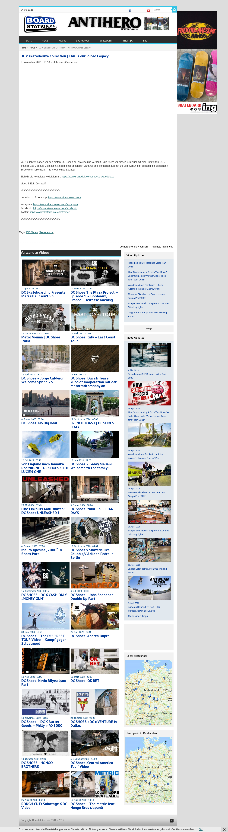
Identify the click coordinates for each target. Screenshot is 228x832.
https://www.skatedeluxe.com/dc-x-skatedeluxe (88, 176)
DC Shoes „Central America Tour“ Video (91, 764)
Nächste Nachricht (162, 246)
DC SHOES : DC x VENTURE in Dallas (93, 723)
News (45, 40)
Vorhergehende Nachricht (134, 246)
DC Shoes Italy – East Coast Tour (92, 339)
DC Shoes (32, 232)
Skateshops (82, 40)
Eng (145, 40)
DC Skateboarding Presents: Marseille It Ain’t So (43, 294)
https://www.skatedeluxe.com (64, 197)
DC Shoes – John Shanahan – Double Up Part (93, 596)
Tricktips (128, 40)
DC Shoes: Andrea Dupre (89, 635)
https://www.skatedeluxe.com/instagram (55, 204)
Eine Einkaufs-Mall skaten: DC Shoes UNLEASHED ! (43, 510)
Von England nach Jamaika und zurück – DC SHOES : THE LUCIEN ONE (45, 468)
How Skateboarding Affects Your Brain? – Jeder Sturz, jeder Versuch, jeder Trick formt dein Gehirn (148, 276)
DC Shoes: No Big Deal (39, 423)
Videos (62, 40)
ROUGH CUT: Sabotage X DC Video (44, 805)
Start (29, 40)
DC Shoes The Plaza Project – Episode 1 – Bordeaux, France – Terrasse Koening (94, 296)
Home (23, 48)
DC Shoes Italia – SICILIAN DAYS (91, 510)
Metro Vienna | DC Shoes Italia (40, 339)
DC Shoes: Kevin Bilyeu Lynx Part (43, 682)
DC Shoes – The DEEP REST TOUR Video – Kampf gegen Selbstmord (43, 639)
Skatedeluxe (46, 232)
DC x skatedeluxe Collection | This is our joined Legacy (64, 56)
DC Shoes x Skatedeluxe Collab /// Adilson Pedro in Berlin (91, 553)
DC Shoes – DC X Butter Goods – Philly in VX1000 (41, 723)
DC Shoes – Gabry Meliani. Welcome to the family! (91, 466)
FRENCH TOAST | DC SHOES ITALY (92, 425)
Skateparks (106, 40)
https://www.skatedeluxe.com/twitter (49, 212)
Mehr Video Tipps (138, 616)
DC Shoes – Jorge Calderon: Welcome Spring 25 (43, 380)
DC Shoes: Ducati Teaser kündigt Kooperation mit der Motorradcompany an (93, 382)
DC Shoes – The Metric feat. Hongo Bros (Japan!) (92, 805)
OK (201, 829)
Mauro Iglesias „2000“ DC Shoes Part (42, 551)
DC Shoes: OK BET (84, 680)
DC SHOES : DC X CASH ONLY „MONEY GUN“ (44, 596)
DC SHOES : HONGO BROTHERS (37, 764)
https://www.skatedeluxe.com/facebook (55, 208)
